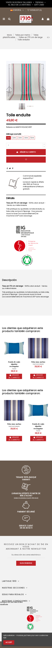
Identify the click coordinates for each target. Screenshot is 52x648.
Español (17, 10)
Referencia (10, 127)
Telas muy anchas (38, 362)
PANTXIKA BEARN (38, 364)
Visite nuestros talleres (19, 2)
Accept (9, 642)
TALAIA (14, 369)
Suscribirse (26, 563)
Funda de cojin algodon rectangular (14, 364)
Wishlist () (34, 10)
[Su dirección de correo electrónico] (26, 555)
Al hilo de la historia (19, 5)
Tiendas (39, 2)
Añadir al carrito (26, 152)
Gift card (39, 5)
